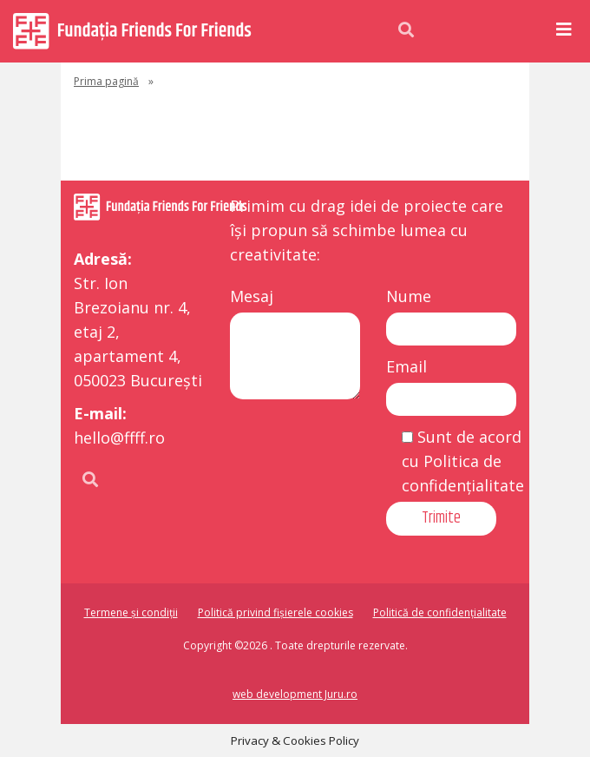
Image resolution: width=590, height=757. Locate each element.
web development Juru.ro (295, 694)
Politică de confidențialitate (440, 612)
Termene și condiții (131, 612)
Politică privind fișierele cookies (275, 612)
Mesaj (251, 296)
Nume (408, 296)
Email (406, 366)
